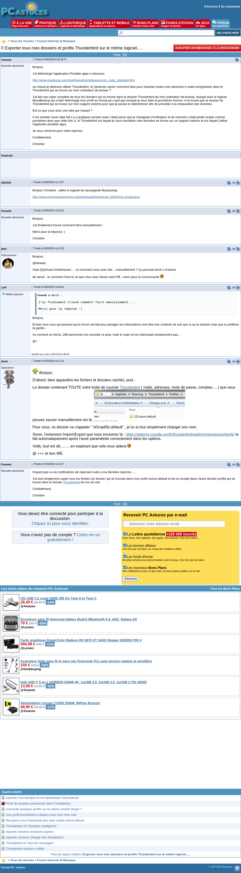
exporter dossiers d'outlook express (30, 831)
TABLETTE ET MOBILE (109, 23)
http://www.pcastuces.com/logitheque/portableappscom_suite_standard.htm (83, 80)
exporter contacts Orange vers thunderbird (34, 837)
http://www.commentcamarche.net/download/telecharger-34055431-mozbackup (86, 197)
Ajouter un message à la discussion (207, 48)
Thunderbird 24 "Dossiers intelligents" (31, 826)
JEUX (202, 23)
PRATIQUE (46, 23)
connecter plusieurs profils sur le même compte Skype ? (44, 809)
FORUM (220, 23)
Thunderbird (130, 387)
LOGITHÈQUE (73, 23)
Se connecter (230, 6)
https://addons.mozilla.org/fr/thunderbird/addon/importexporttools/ (180, 434)
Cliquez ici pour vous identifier (60, 523)
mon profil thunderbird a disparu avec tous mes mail (41, 815)
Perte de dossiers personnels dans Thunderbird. (38, 803)
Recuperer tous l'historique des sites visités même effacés (45, 820)
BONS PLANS (145, 23)
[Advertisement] (120, 756)
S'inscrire (211, 6)
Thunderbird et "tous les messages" (30, 843)
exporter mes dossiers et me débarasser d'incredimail (42, 798)
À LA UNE (22, 23)
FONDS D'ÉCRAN (177, 23)
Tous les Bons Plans (225, 588)
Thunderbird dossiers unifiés (25, 848)
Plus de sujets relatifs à (120, 854)
